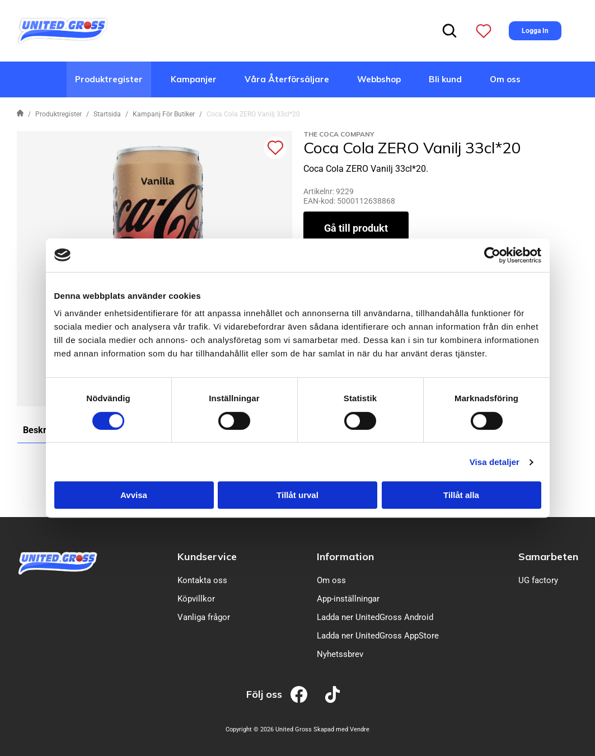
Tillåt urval (297, 495)
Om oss (505, 79)
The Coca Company (338, 134)
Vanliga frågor (203, 617)
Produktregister (109, 79)
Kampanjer (194, 79)
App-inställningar (348, 599)
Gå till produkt (356, 228)
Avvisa (133, 495)
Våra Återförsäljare (287, 79)
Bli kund (445, 79)
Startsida (107, 114)
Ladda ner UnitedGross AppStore (378, 636)
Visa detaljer (494, 462)
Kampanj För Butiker (164, 114)
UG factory (538, 580)
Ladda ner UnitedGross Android (375, 617)
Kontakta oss (202, 580)
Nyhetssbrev (340, 654)
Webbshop (379, 79)
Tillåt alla (461, 495)
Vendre (359, 729)
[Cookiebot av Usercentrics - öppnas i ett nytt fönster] (492, 255)
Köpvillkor (196, 599)
